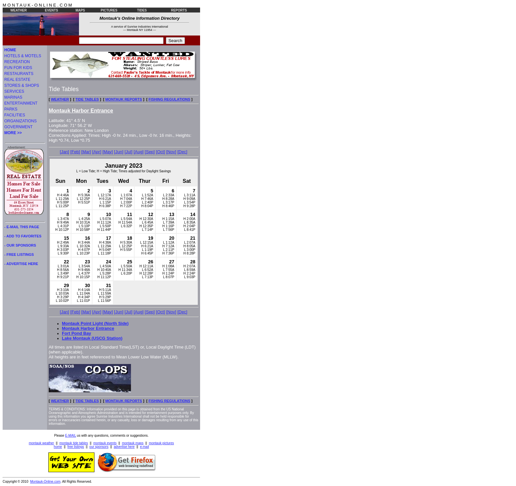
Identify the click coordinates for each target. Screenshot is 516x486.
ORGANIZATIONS (20, 121)
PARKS (10, 109)
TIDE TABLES (87, 99)
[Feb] (75, 151)
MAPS (80, 10)
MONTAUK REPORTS (123, 99)
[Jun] (118, 151)
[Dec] (182, 151)
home (58, 447)
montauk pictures (161, 443)
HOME (10, 50)
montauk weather (41, 443)
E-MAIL (70, 435)
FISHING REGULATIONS (169, 99)
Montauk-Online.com (45, 481)
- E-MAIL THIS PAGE (21, 227)
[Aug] (138, 151)
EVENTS (51, 10)
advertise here (124, 447)
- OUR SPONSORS (20, 245)
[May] (107, 151)
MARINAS (13, 97)
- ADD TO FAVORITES (22, 236)
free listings (75, 447)
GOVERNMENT (18, 127)
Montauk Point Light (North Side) (95, 323)
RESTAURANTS (18, 73)
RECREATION (17, 62)
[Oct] (160, 151)
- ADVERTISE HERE (21, 264)
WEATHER (18, 10)
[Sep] (150, 151)
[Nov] (171, 151)
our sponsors (99, 447)
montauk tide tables (74, 443)
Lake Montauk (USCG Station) (92, 338)
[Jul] (128, 151)
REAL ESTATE (17, 79)
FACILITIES (14, 115)
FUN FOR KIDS (18, 67)
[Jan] (64, 151)
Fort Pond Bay (76, 333)
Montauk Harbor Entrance (88, 328)
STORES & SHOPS (21, 85)
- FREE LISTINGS (19, 254)
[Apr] (96, 151)
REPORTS (179, 10)
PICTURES (109, 10)
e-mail (144, 447)
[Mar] (86, 151)
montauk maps (132, 443)
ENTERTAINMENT (21, 103)
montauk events (105, 443)
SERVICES (14, 91)
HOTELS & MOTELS (22, 56)
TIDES (142, 10)
